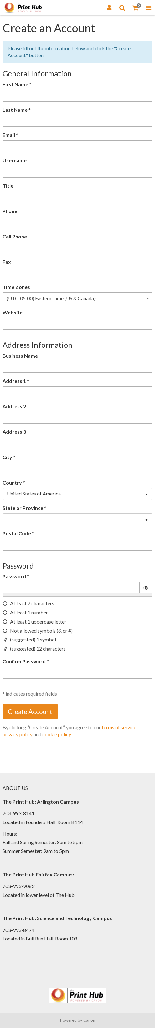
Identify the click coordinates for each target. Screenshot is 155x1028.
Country (12, 482)
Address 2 (14, 406)
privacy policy (18, 734)
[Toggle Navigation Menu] (148, 7)
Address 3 (14, 432)
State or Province (23, 508)
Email (9, 135)
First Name (15, 84)
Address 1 (14, 381)
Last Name (15, 110)
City (7, 457)
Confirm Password (24, 661)
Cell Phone (15, 236)
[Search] (122, 7)
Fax (7, 262)
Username (15, 160)
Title (8, 186)
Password (14, 576)
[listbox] (77, 494)
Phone (10, 211)
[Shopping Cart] (135, 7)
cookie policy (56, 734)
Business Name (20, 356)
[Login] (109, 7)
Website (13, 312)
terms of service (119, 727)
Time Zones (16, 287)
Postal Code (17, 533)
